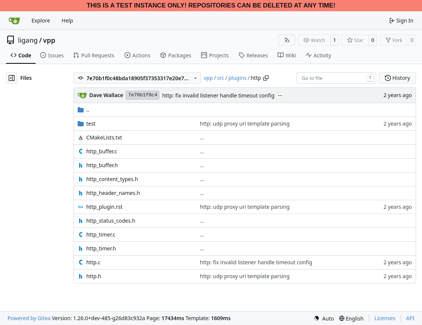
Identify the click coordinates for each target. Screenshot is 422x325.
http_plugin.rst (104, 206)
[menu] (324, 318)
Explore (41, 20)
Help (67, 20)
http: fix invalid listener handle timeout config (218, 95)
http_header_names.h (113, 192)
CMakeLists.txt (104, 137)
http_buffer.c (101, 151)
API (410, 318)
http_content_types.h (112, 179)
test (91, 123)
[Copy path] (266, 78)
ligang (28, 40)
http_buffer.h (102, 165)
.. (83, 109)
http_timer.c (100, 234)
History (397, 77)
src (220, 77)
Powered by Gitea (29, 318)
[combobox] (336, 78)
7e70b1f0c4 (142, 95)
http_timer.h (101, 248)
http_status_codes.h (110, 220)
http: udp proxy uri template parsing (245, 123)
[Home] (14, 20)
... (280, 94)
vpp (49, 40)
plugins (237, 77)
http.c (93, 262)
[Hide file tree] (11, 78)
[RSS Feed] (287, 40)
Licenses (384, 318)
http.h (93, 276)
